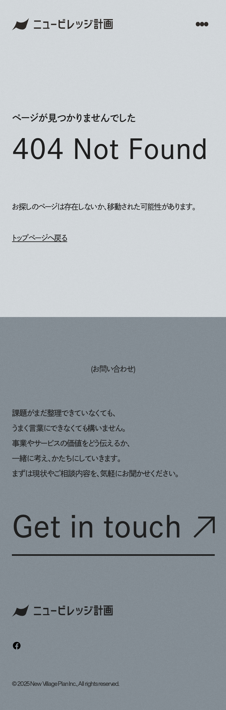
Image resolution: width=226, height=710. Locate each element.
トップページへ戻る (39, 237)
